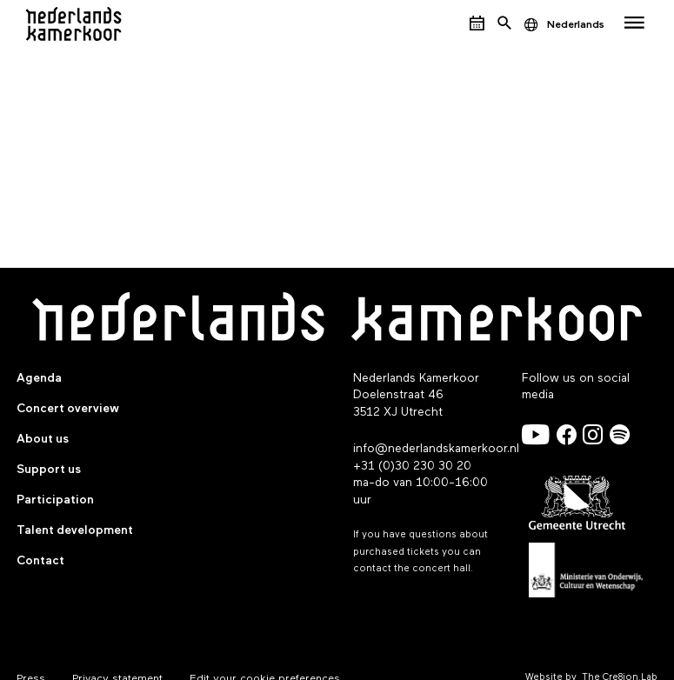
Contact (40, 561)
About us (43, 439)
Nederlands (575, 24)
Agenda (39, 378)
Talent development (75, 530)
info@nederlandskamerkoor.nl (436, 449)
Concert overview (68, 409)
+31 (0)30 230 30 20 (412, 466)
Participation (55, 500)
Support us (49, 469)
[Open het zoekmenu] (504, 23)
